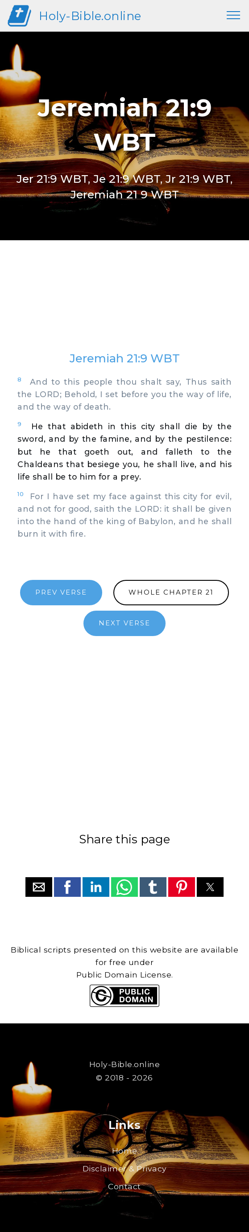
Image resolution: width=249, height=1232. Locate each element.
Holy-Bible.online (90, 16)
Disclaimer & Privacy (125, 1168)
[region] (124, 304)
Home (124, 1150)
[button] (38, 887)
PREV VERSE (61, 592)
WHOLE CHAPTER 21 (171, 592)
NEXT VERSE (124, 623)
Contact (124, 1186)
